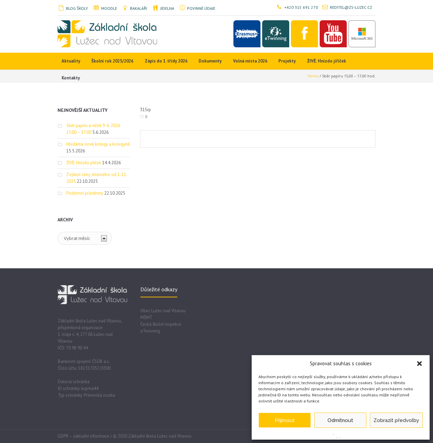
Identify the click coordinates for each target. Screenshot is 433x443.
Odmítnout (340, 420)
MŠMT (146, 317)
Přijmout (285, 420)
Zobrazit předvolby (396, 420)
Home (313, 75)
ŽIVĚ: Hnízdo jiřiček (83, 163)
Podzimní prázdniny (84, 193)
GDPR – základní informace (83, 436)
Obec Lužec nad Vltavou (163, 311)
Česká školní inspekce (160, 324)
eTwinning (150, 331)
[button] (419, 363)
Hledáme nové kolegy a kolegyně (98, 144)
